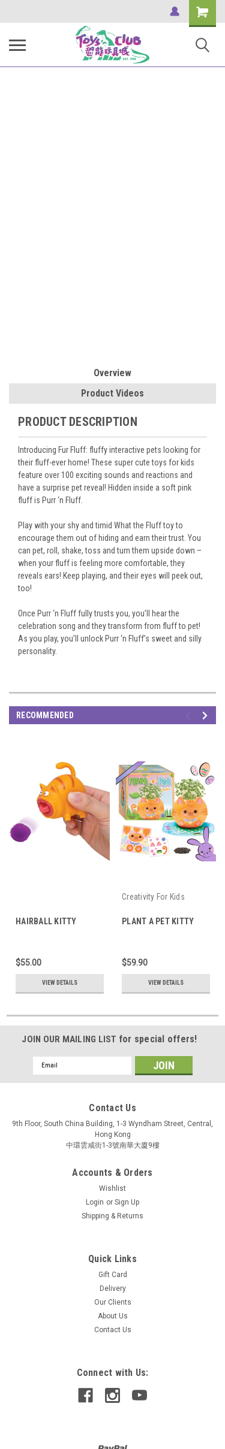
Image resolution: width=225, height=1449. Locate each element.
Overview (112, 373)
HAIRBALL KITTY (46, 921)
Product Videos (112, 393)
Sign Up (127, 1202)
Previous (189, 715)
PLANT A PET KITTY (158, 921)
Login (95, 1202)
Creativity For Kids (153, 897)
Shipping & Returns (112, 1216)
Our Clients (112, 1302)
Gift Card (112, 1274)
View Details (59, 982)
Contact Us (112, 1330)
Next (206, 715)
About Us (113, 1316)
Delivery (113, 1288)
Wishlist (112, 1188)
